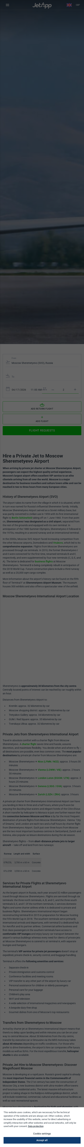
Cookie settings (42, 1133)
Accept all (42, 1140)
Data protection (36, 1126)
